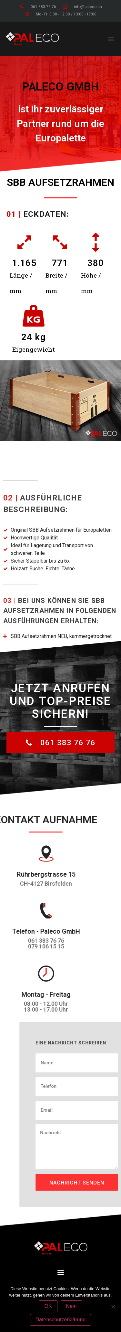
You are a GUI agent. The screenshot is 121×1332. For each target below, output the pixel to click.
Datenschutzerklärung (60, 1319)
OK (48, 1306)
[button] (111, 38)
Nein (71, 1306)
